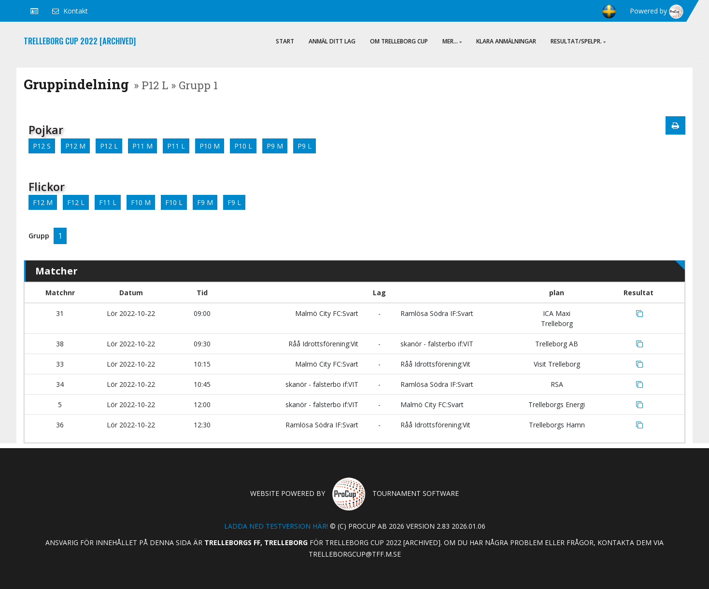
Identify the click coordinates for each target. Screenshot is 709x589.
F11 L (107, 202)
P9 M (275, 146)
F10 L (174, 202)
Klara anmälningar (506, 41)
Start (285, 41)
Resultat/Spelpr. (578, 41)
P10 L (243, 146)
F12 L (76, 202)
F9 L (234, 202)
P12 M (75, 146)
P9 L (305, 146)
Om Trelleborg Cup (399, 41)
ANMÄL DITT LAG (332, 41)
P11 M (142, 146)
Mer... (452, 41)
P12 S (42, 146)
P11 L (176, 146)
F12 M (43, 202)
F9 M (205, 202)
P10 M (209, 146)
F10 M (141, 202)
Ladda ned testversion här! (276, 526)
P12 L (109, 146)
